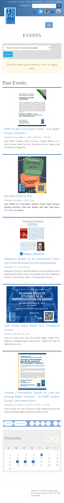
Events (21, 2)
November (13, 438)
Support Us (25, 5)
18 (25, 462)
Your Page (49, 2)
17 (17, 462)
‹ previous (20, 423)
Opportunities (38, 2)
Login (58, 2)
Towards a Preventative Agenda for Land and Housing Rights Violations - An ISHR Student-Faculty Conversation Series (32, 396)
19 (33, 462)
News (28, 2)
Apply (8, 54)
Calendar (12, 2)
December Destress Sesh (18, 196)
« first (8, 423)
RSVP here (9, 210)
